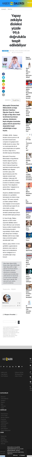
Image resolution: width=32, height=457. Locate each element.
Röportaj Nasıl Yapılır (28, 228)
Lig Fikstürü (4, 421)
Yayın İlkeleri (4, 374)
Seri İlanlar (3, 426)
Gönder (19, 322)
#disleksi (13, 289)
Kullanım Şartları (19, 372)
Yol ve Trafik (4, 415)
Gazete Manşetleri (5, 430)
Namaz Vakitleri (5, 417)
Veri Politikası (4, 376)
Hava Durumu (4, 413)
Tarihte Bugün (4, 423)
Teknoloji (10, 9)
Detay (15, 455)
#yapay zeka (6, 289)
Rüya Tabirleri (4, 441)
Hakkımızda (4, 372)
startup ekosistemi (5, 456)
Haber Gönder (18, 376)
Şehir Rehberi (4, 428)
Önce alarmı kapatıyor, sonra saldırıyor (28, 278)
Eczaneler (3, 419)
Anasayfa (3, 9)
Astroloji (3, 443)
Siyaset (3, 402)
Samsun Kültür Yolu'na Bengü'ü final (28, 127)
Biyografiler (4, 440)
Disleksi (5, 236)
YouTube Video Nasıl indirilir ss (28, 262)
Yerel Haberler (4, 398)
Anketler (3, 438)
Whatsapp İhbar (19, 374)
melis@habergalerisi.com (9, 305)
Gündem (3, 400)
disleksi (5, 169)
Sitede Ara (3, 436)
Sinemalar (3, 425)
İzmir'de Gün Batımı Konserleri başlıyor (29, 192)
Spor (2, 404)
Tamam (22, 455)
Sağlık (2, 408)
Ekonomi (3, 396)
